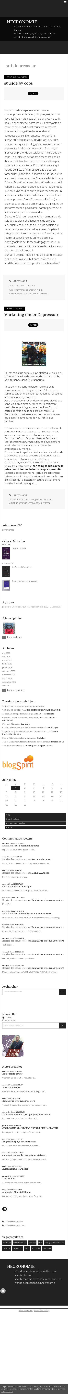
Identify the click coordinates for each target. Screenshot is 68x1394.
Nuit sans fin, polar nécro (15, 1169)
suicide (35, 293)
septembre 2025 (9, 682)
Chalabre (40, 738)
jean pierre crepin (43, 500)
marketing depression (18, 503)
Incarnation (38, 706)
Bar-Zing (25, 724)
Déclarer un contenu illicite (26, 1311)
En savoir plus (7, 1391)
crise (40, 1242)
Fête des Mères (9, 724)
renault (40, 503)
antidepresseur (21, 290)
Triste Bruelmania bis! (12, 746)
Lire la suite (56, 606)
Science (9, 827)
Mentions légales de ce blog (41, 1311)
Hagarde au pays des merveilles (19, 1142)
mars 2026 (6, 660)
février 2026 (7, 664)
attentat (32, 290)
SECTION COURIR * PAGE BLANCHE (44, 710)
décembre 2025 (8, 671)
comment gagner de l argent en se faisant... (24, 1155)
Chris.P (5, 886)
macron (32, 1242)
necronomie (8, 846)
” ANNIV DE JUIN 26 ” (12, 710)
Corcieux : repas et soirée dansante (18, 718)
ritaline (27, 293)
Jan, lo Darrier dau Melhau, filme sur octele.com (24, 742)
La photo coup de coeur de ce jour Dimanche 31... (24, 732)
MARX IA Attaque (40, 873)
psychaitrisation (16, 293)
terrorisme (43, 293)
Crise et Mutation (13, 819)
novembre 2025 (8, 675)
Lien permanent (18, 281)
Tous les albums (14, 637)
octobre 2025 (7, 678)
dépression (17, 1248)
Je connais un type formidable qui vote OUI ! (22, 714)
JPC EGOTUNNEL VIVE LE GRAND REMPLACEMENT (30, 1128)
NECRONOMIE (22, 22)
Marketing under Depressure (31, 315)
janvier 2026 (7, 667)
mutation (47, 1248)
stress (47, 503)
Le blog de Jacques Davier (39, 746)
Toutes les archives (16, 690)
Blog (8, 814)
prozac (32, 503)
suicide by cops (18, 83)
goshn (31, 500)
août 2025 (6, 685)
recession (7, 1242)
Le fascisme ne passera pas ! (15, 706)
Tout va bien (8, 1179)
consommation (19, 1242)
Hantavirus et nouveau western (47, 900)
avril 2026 (6, 657)
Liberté (50, 714)
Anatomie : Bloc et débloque (16, 1192)
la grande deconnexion (15, 823)
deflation (6, 1248)
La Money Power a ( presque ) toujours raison (26, 1114)
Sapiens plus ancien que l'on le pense (19, 728)
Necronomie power (29, 846)
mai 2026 (6, 653)
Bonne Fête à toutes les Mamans (17, 738)
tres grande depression (54, 1242)
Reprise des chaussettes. (14, 859)
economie (36, 1248)
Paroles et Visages (49, 728)
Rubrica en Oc (57, 742)
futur (27, 1248)
